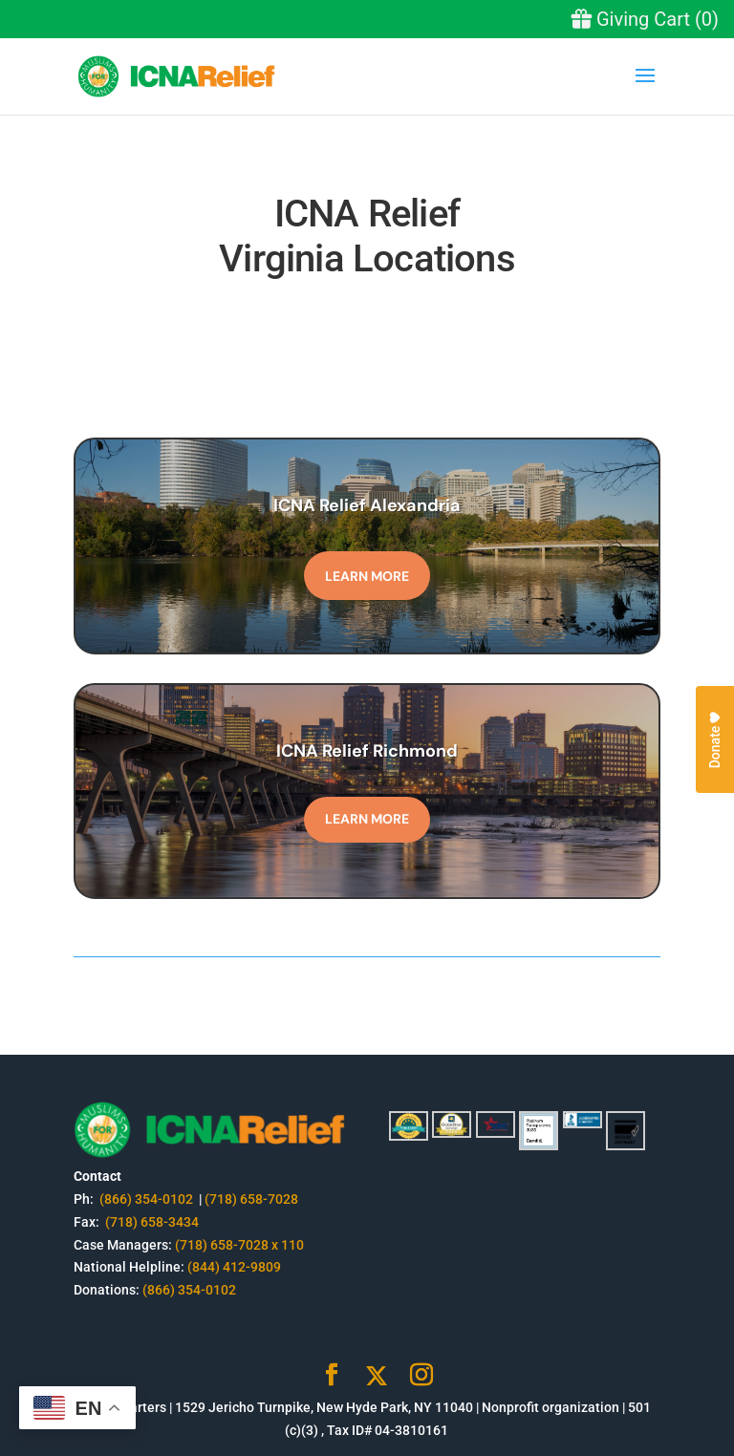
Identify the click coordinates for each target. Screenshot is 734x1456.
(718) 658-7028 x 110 (239, 1245)
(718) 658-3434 (152, 1222)
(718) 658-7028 (251, 1199)
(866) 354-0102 (147, 1199)
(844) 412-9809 (234, 1266)
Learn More (367, 576)
